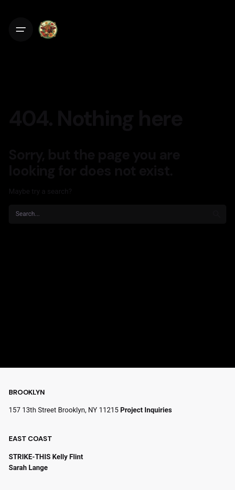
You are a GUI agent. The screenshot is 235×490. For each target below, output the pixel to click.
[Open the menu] (21, 29)
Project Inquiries (146, 410)
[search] (216, 214)
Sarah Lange (28, 468)
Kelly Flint (67, 457)
